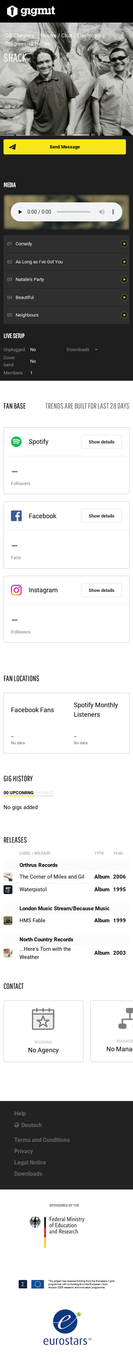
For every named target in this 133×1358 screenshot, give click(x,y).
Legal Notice (30, 1162)
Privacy (23, 1151)
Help (20, 1113)
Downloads (28, 1173)
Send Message (65, 146)
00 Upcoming (19, 792)
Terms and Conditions (42, 1140)
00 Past (45, 792)
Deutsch (31, 1125)
